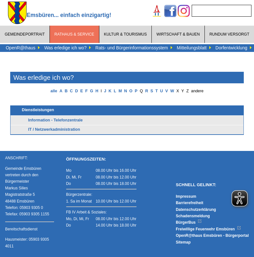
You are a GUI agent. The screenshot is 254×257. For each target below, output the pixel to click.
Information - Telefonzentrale (55, 120)
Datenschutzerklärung (196, 209)
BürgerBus (189, 222)
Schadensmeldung (193, 216)
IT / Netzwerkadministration (54, 129)
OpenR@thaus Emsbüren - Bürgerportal (212, 235)
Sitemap (183, 242)
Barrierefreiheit (189, 203)
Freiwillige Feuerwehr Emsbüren (208, 229)
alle (53, 91)
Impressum (186, 196)
